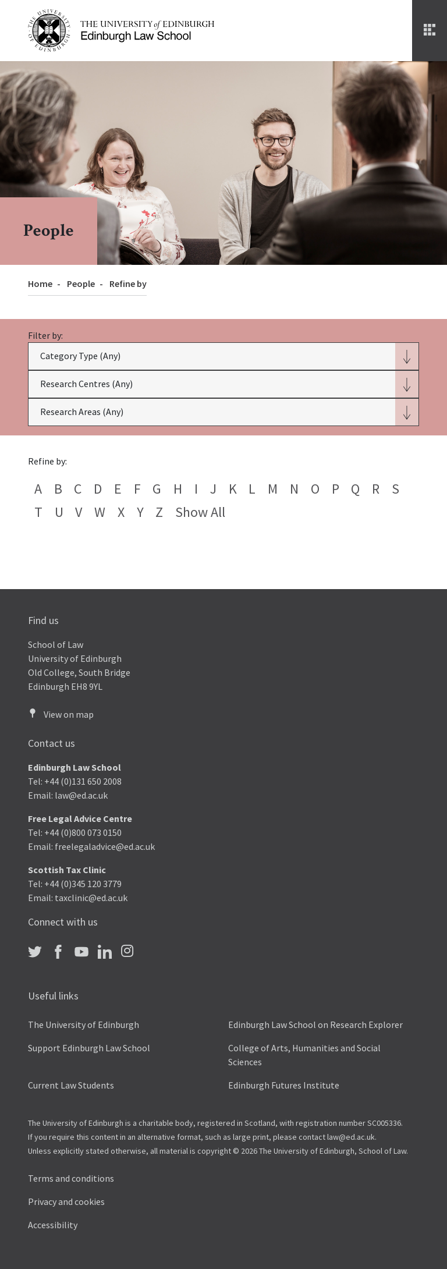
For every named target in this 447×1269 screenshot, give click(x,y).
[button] (223, 356)
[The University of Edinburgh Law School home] (121, 29)
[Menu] (429, 30)
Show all (200, 512)
